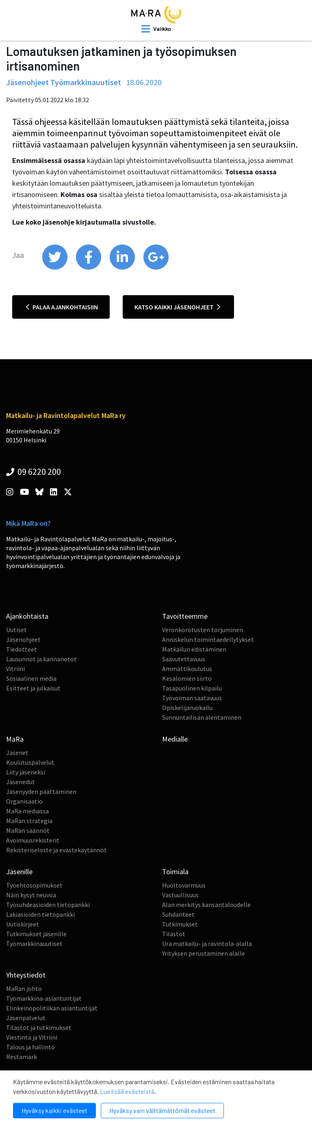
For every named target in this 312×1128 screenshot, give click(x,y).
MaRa (15, 739)
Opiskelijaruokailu (187, 707)
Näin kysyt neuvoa (31, 895)
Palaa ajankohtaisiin (62, 307)
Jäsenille (19, 871)
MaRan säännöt (28, 830)
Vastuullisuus (180, 895)
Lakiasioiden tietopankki (40, 914)
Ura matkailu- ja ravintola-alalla (207, 943)
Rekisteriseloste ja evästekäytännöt (56, 850)
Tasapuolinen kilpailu (192, 688)
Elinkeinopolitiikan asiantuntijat (52, 1008)
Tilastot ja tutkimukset (39, 1027)
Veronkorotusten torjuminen (202, 630)
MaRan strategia (29, 821)
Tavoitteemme (185, 616)
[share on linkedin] (123, 268)
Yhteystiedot (26, 975)
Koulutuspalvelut (30, 762)
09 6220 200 (33, 471)
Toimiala (175, 871)
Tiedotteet (21, 649)
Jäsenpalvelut (26, 1018)
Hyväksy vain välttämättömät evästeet (162, 1110)
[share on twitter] (55, 268)
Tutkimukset (180, 924)
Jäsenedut (20, 782)
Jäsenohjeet (23, 639)
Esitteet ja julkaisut (33, 688)
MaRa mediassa (27, 811)
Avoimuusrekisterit (32, 840)
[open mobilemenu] (156, 29)
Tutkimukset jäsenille (36, 934)
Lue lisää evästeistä (127, 1091)
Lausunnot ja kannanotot (41, 659)
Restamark (21, 1057)
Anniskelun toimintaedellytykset (208, 639)
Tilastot (173, 934)
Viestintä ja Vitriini (31, 1037)
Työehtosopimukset (34, 885)
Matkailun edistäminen (194, 649)
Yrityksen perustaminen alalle (203, 953)
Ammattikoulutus (187, 669)
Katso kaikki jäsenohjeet (177, 307)
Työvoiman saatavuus (192, 698)
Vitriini (15, 669)
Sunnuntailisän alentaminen (201, 717)
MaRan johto (24, 988)
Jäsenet (17, 752)
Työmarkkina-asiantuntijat (44, 998)
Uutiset (16, 630)
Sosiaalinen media (31, 678)
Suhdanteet (178, 914)
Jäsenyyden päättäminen (41, 791)
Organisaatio (24, 801)
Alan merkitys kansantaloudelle (206, 905)
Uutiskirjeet (22, 924)
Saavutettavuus (183, 659)
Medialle (175, 739)
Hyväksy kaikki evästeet (54, 1110)
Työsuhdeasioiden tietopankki (48, 905)
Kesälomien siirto (187, 678)
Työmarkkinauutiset (34, 943)
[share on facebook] (89, 268)
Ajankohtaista (27, 616)
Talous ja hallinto (30, 1047)
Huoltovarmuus (184, 885)
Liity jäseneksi (25, 772)
